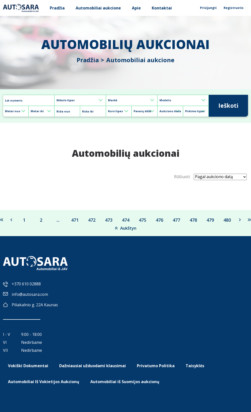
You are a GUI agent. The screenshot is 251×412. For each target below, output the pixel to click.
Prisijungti (208, 8)
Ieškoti (228, 105)
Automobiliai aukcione (98, 8)
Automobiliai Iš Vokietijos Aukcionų (43, 381)
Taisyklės (195, 365)
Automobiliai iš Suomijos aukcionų (124, 381)
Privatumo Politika (156, 365)
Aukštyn (125, 228)
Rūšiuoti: (182, 176)
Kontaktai (162, 8)
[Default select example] (80, 100)
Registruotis (234, 8)
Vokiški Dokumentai (28, 365)
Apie (136, 8)
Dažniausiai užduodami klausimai (92, 365)
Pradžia (57, 8)
